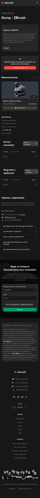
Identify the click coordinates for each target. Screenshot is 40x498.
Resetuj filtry (16, 152)
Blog (20, 433)
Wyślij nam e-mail (10, 217)
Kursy (20, 422)
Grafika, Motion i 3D (20, 454)
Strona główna (20, 419)
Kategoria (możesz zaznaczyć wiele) (14, 286)
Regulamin (12, 489)
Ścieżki (20, 426)
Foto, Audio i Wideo (20, 447)
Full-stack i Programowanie (20, 451)
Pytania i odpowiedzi (21, 379)
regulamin (16, 304)
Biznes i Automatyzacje (20, 443)
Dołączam (20, 309)
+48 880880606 (16, 220)
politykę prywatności (26, 304)
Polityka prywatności (25, 489)
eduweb (20, 414)
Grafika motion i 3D (8, 13)
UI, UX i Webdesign (20, 458)
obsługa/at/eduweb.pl (21, 386)
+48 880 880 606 (21, 390)
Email (5, 294)
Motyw (20, 404)
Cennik (20, 429)
